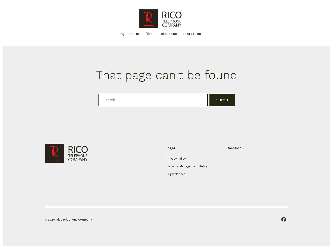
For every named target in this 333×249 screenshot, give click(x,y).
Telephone (168, 34)
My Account (129, 34)
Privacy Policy (176, 158)
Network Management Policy (187, 166)
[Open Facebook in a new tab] (283, 219)
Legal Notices (176, 174)
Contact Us (192, 34)
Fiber (150, 34)
